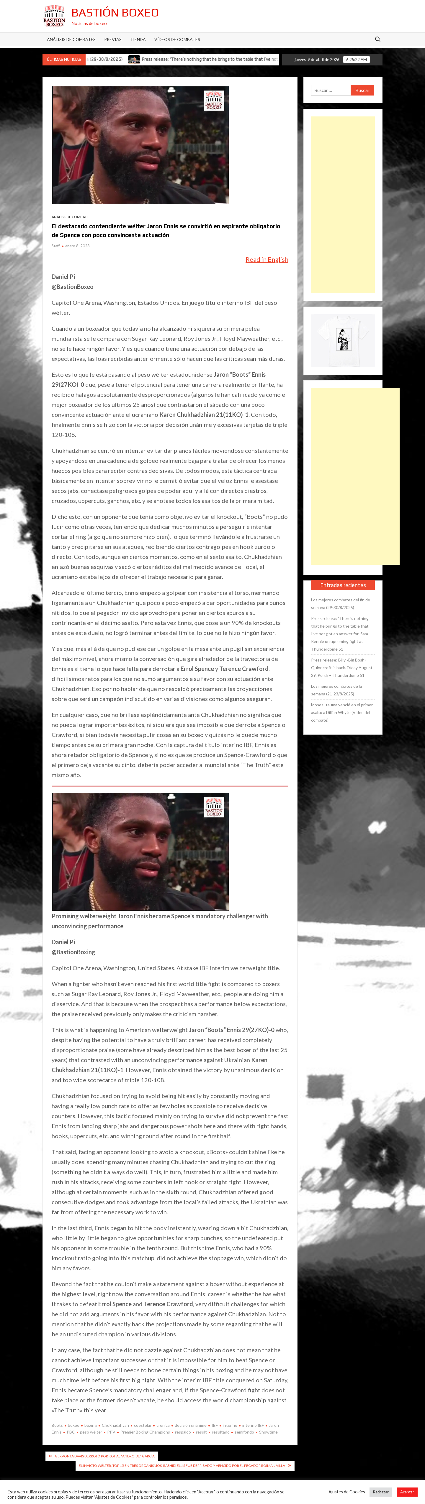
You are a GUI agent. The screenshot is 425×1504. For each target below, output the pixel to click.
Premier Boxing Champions (145, 1431)
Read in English (267, 259)
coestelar (142, 1425)
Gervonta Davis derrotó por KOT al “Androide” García (105, 1456)
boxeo (73, 1425)
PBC (71, 1431)
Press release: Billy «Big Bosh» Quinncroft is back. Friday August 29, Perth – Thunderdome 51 (341, 667)
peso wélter (91, 1431)
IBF (215, 1425)
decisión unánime (191, 1425)
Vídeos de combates (177, 39)
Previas (113, 39)
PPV (111, 1431)
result (201, 1431)
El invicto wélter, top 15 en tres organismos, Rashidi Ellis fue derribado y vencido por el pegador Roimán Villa (182, 1465)
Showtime (268, 1431)
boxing (90, 1425)
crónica (163, 1425)
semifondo (244, 1431)
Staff (56, 245)
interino (230, 1425)
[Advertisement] (343, 204)
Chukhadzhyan (115, 1425)
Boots (57, 1425)
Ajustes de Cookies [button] (346, 1491)
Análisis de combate (70, 217)
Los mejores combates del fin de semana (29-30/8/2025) (340, 603)
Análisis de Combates (71, 39)
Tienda (138, 39)
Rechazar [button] (381, 1492)
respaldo (183, 1431)
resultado (221, 1431)
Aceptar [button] (407, 1492)
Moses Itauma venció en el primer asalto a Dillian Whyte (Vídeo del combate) (342, 712)
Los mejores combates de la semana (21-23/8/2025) (336, 690)
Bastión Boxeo (115, 12)
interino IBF (253, 1425)
